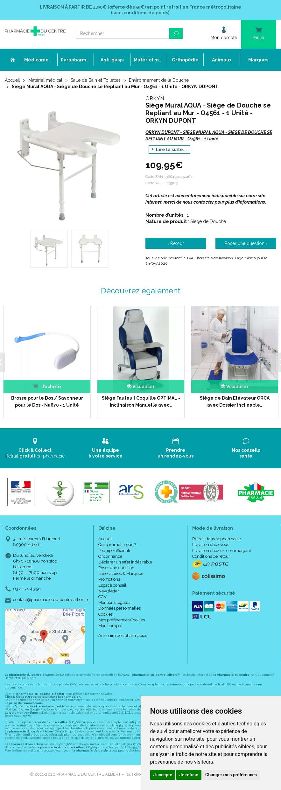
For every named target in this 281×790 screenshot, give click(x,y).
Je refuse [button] (188, 774)
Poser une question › (246, 243)
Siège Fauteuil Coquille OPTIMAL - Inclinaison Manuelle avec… (138, 401)
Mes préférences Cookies (121, 619)
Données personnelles (119, 607)
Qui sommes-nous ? (117, 544)
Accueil (12, 80)
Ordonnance (110, 555)
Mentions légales (114, 601)
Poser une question (116, 567)
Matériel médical (45, 80)
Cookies (105, 613)
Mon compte (110, 625)
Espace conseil (112, 584)
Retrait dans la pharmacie (216, 538)
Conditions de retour (211, 555)
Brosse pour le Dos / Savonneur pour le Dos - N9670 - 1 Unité (45, 401)
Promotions (109, 579)
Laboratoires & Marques (120, 572)
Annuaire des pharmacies (122, 635)
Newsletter (108, 590)
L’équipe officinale (114, 550)
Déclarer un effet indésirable (125, 561)
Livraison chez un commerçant (221, 550)
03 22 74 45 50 (27, 588)
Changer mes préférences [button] (231, 774)
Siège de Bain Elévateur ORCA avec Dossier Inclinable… (231, 401)
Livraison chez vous (210, 544)
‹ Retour (175, 243)
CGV (102, 596)
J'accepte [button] (162, 774)
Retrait (35, 447)
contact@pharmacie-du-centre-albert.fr (50, 599)
